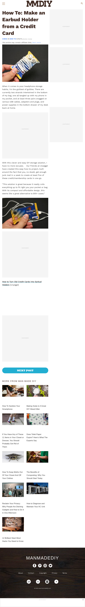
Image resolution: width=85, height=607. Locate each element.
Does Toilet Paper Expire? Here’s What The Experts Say (37, 437)
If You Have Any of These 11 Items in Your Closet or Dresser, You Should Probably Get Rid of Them (13, 440)
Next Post (25, 370)
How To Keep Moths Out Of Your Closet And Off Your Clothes (12, 475)
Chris (5, 39)
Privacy (54, 573)
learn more (36, 42)
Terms (64, 573)
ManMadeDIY (42, 558)
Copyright (43, 573)
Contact (31, 573)
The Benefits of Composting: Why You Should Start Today (36, 475)
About (20, 573)
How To (13, 39)
